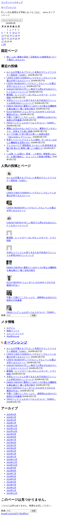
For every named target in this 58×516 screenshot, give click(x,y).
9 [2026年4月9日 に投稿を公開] (10, 33)
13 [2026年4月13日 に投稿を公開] (2, 35)
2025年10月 (11, 431)
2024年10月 (11, 465)
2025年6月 (11, 442)
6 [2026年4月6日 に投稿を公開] (2, 33)
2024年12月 (11, 459)
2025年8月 (11, 437)
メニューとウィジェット (11, 20)
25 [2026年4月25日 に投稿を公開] (16, 38)
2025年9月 (11, 434)
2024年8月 (11, 471)
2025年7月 (11, 440)
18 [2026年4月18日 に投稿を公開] (16, 35)
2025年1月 (11, 457)
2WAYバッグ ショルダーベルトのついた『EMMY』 (31, 123)
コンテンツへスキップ (12, 2)
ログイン (10, 328)
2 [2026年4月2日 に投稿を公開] (10, 30)
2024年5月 (11, 479)
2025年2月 (11, 454)
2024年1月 (11, 490)
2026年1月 (11, 423)
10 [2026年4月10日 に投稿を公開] (13, 33)
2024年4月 (11, 482)
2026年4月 (11, 414)
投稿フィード (12, 331)
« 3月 (3, 44)
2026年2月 (11, 420)
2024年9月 (11, 468)
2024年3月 (11, 485)
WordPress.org (12, 336)
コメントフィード (15, 333)
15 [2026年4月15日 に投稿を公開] (8, 35)
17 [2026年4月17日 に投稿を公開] (13, 35)
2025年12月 (11, 426)
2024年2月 (11, 488)
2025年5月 (11, 445)
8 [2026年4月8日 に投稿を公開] (7, 33)
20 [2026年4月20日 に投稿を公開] (2, 38)
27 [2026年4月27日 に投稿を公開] (2, 41)
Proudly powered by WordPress (14, 514)
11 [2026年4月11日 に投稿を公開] (16, 33)
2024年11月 (11, 462)
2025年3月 (11, 451)
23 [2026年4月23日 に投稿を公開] (11, 38)
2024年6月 (11, 476)
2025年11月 (11, 428)
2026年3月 (11, 417)
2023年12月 (11, 493)
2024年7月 (11, 473)
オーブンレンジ (8, 7)
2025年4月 (11, 448)
